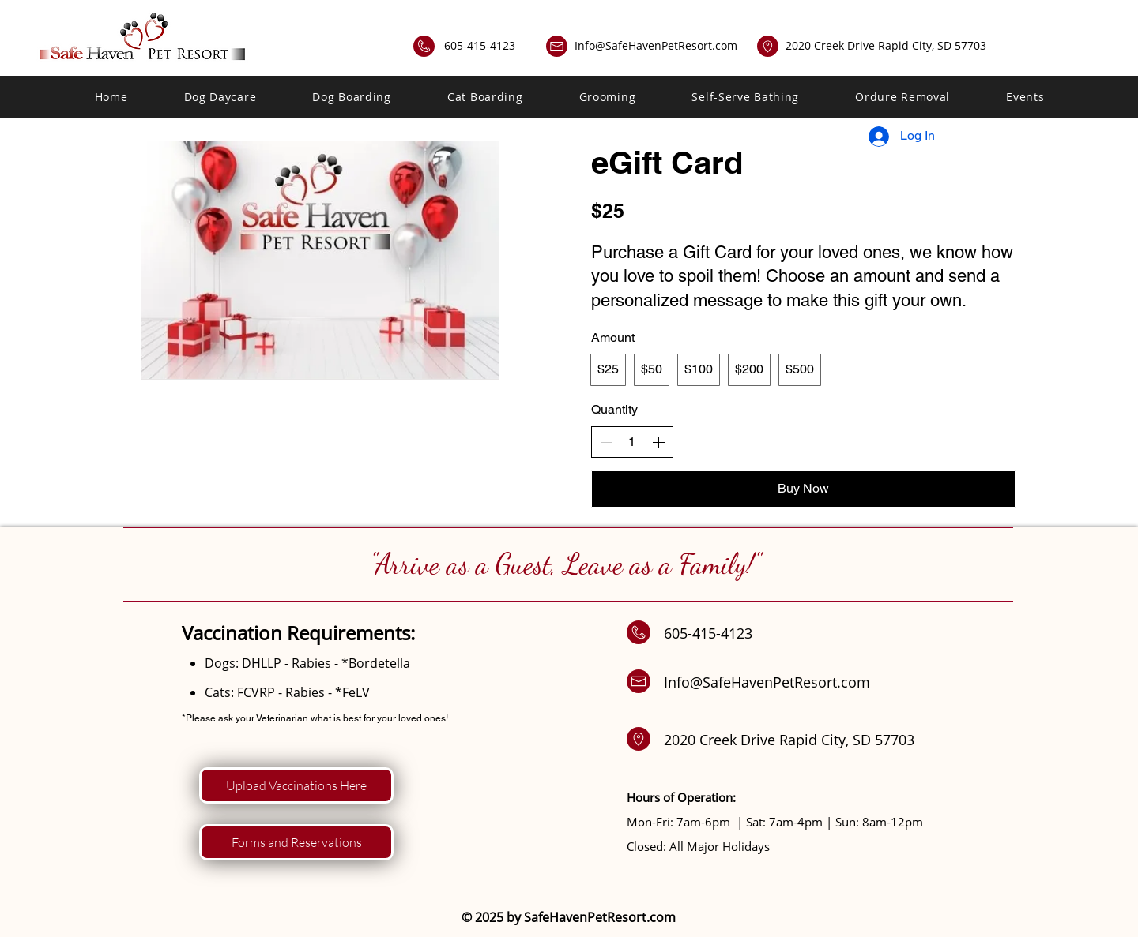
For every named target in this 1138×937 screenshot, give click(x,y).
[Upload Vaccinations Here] (296, 785)
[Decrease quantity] (606, 442)
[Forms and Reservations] (296, 842)
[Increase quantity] (658, 442)
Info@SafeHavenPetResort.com (656, 45)
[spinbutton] (632, 442)
